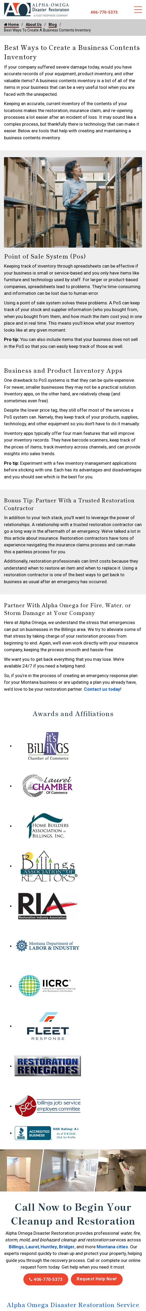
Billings (16, 1246)
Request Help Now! (97, 1278)
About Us (34, 24)
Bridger (67, 1246)
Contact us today (102, 689)
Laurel (32, 1246)
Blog (53, 24)
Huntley (49, 1246)
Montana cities (112, 1246)
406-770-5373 (104, 12)
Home (11, 24)
